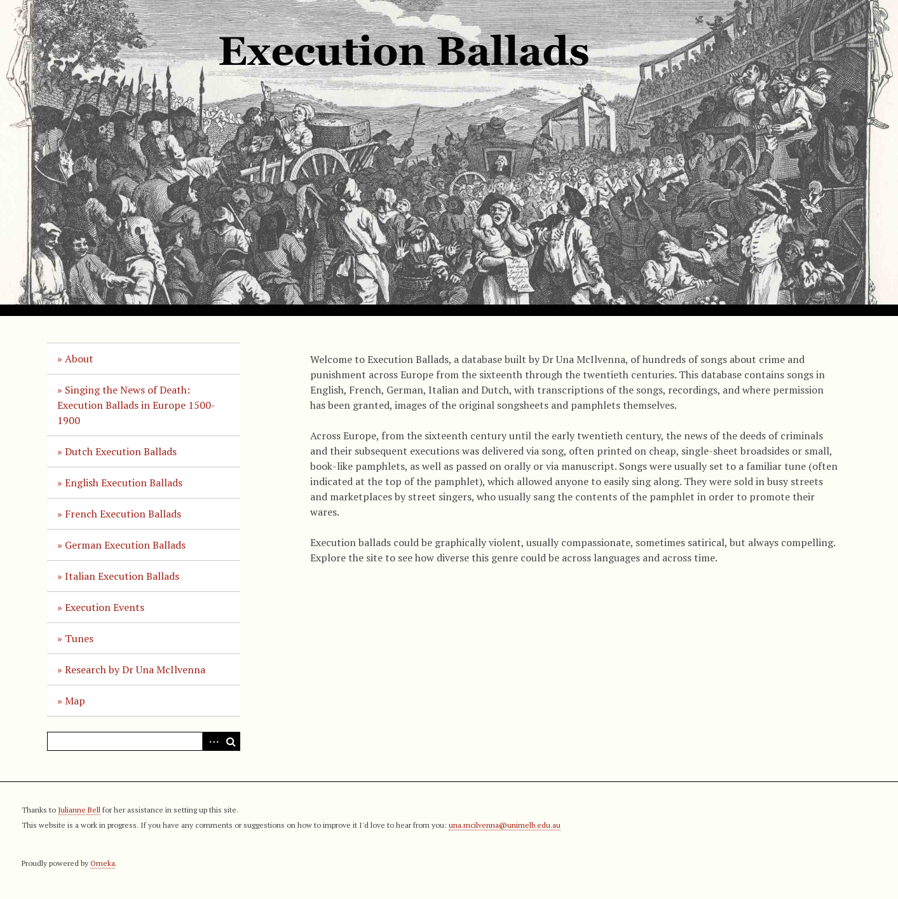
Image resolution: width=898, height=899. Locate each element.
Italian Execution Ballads (122, 576)
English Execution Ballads (123, 483)
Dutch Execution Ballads (121, 451)
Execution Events (104, 607)
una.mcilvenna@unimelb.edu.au (505, 825)
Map (75, 701)
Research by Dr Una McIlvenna (135, 669)
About (79, 359)
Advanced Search (211, 741)
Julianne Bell (79, 809)
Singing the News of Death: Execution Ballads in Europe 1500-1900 (136, 405)
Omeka (102, 863)
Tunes (79, 638)
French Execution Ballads (123, 514)
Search (230, 741)
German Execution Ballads (125, 545)
